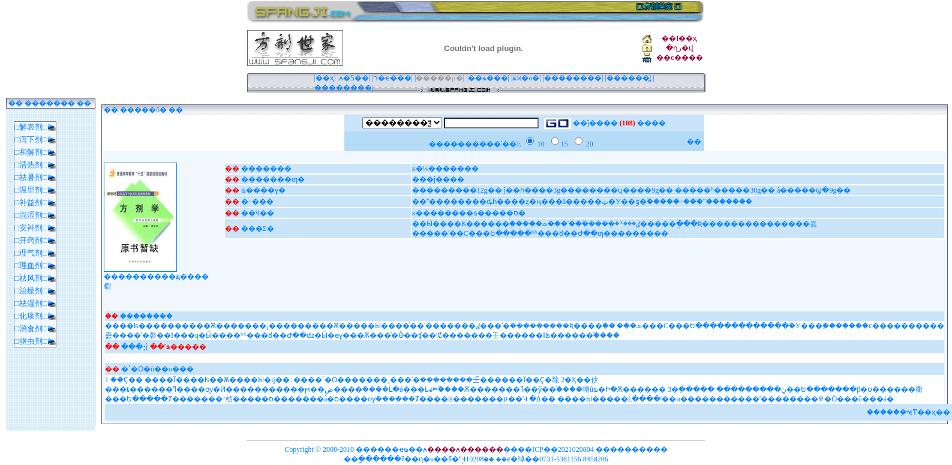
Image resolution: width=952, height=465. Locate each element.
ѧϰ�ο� (525, 78)
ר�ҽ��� (393, 78)
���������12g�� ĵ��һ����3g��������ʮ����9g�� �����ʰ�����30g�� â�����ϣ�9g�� (631, 190)
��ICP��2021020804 (556, 449)
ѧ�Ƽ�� (354, 78)
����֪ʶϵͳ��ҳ (908, 412)
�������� (573, 78)
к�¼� (424, 168)
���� (464, 168)
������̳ (628, 78)
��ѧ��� (488, 78)
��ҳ (325, 78)
